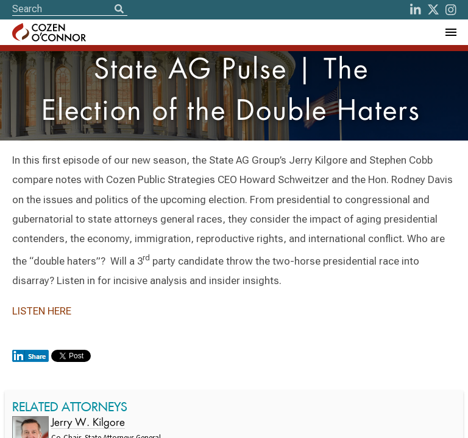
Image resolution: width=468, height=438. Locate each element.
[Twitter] (433, 10)
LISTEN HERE (41, 311)
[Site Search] (69, 9)
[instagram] (450, 10)
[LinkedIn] (415, 10)
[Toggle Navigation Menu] (450, 32)
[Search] (118, 10)
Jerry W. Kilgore (88, 423)
